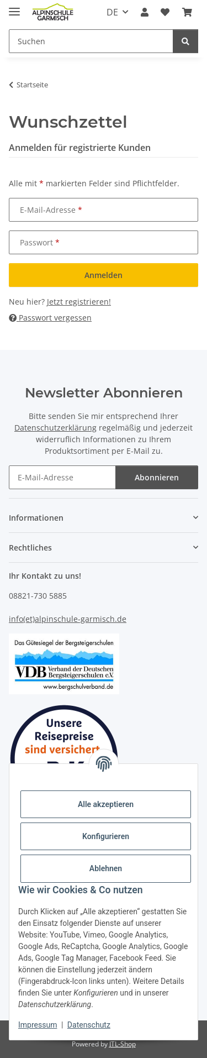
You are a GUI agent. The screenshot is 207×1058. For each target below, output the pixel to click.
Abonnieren (157, 477)
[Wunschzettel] (165, 12)
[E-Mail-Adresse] (62, 477)
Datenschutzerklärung (55, 427)
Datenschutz (88, 1024)
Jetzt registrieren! (79, 301)
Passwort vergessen (50, 317)
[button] (145, 12)
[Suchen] (91, 41)
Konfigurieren (105, 836)
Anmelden (103, 275)
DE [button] (112, 12)
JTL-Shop (122, 1044)
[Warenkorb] (187, 12)
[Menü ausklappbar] (14, 7)
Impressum (37, 1024)
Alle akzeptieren (106, 804)
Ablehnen (105, 868)
